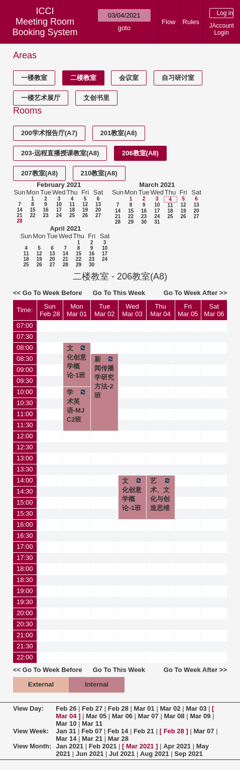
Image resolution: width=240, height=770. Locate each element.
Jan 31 (66, 731)
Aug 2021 (154, 753)
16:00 (25, 524)
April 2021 (65, 228)
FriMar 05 (188, 310)
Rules (191, 22)
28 (19, 221)
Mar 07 (148, 716)
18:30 (25, 580)
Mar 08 (174, 716)
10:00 (25, 392)
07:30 (25, 336)
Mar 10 (66, 723)
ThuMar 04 (160, 310)
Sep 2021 (188, 753)
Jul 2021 (122, 753)
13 (98, 204)
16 (45, 210)
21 (19, 215)
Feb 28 (118, 708)
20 (98, 210)
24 (59, 215)
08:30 (25, 358)
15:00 (25, 502)
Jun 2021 (90, 753)
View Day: (28, 708)
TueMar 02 (104, 310)
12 (85, 204)
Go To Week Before (52, 293)
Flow (168, 22)
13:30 (25, 469)
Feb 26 (66, 708)
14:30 (25, 491)
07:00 (25, 325)
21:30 (25, 646)
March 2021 (157, 184)
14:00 (25, 480)
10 (59, 204)
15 (32, 210)
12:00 (25, 436)
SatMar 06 (214, 310)
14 (19, 210)
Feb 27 (92, 708)
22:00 (25, 657)
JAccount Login (221, 29)
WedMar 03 (132, 310)
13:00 (25, 458)
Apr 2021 (177, 746)
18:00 (25, 568)
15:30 (25, 513)
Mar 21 (92, 738)
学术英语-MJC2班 (77, 405)
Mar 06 (122, 716)
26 (85, 215)
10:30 (25, 403)
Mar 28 (118, 738)
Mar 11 (92, 723)
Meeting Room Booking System (45, 27)
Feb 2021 (103, 746)
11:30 (25, 425)
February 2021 (59, 184)
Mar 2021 (140, 746)
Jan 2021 (69, 746)
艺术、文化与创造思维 (160, 494)
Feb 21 (144, 731)
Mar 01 (144, 708)
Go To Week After (190, 293)
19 (85, 210)
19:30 (25, 602)
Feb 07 (91, 731)
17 (59, 210)
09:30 (25, 380)
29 (131, 222)
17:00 (25, 546)
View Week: (31, 731)
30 (144, 222)
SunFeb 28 (50, 310)
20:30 (25, 624)
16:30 (25, 535)
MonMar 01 (77, 310)
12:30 (25, 447)
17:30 (25, 557)
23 (45, 215)
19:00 (25, 591)
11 (72, 204)
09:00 (25, 369)
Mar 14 (66, 738)
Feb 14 (117, 731)
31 (157, 222)
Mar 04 (66, 716)
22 (32, 215)
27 (98, 215)
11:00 (25, 414)
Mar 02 (170, 708)
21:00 (25, 635)
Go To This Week (119, 293)
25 (72, 215)
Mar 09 (200, 716)
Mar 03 (196, 708)
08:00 (25, 347)
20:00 (25, 613)
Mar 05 (96, 716)
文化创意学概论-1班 (77, 361)
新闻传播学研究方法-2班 (104, 377)
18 (72, 210)
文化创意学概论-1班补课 (132, 498)
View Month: (32, 746)
